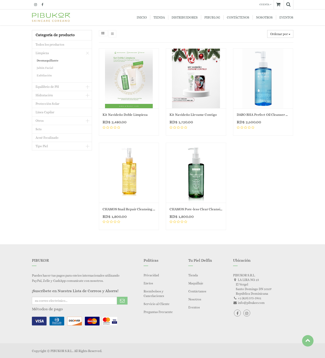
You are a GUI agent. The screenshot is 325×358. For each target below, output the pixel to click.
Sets (39, 129)
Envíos (148, 283)
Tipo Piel (42, 146)
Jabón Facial (45, 67)
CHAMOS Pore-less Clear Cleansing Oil (199, 209)
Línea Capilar (45, 112)
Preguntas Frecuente (158, 312)
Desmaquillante (47, 60)
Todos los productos (50, 44)
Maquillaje (195, 283)
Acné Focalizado (47, 137)
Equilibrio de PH (47, 87)
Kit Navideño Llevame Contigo (193, 115)
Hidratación (44, 95)
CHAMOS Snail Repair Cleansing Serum (133, 209)
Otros (40, 120)
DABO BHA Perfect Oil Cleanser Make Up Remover (275, 115)
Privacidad (151, 275)
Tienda (193, 275)
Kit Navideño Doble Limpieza (125, 115)
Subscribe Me (122, 300)
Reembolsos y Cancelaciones (154, 293)
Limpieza (42, 53)
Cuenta (265, 4)
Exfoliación (44, 75)
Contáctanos (197, 291)
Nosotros (194, 299)
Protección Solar (47, 103)
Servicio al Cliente (156, 304)
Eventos (194, 307)
